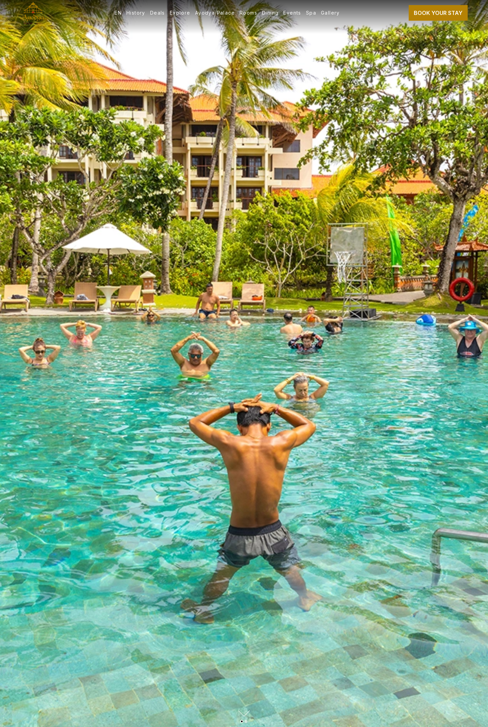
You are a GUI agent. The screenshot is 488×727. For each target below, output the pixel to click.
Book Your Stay (438, 12)
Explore (180, 13)
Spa (311, 13)
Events (292, 13)
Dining (270, 13)
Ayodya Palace (215, 13)
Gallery (330, 13)
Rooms (248, 13)
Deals (157, 13)
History (135, 13)
